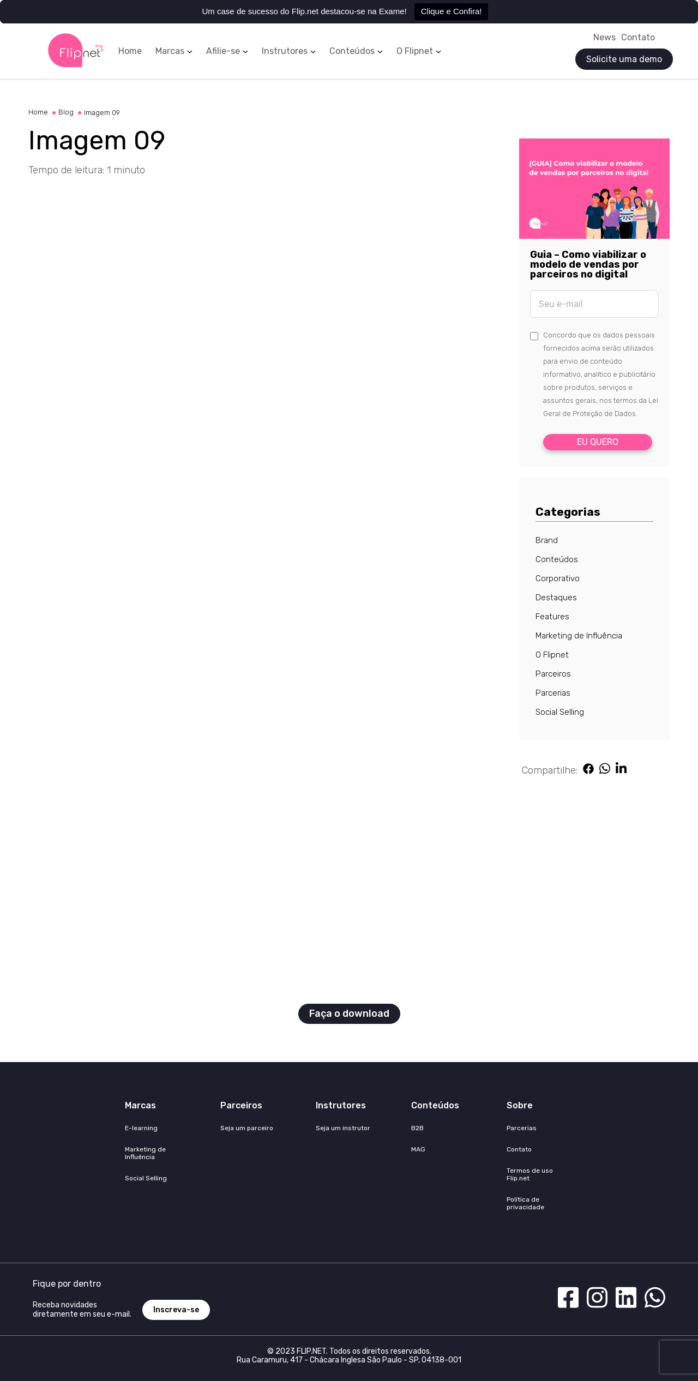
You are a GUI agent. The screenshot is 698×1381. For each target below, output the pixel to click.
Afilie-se (223, 51)
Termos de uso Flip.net (530, 1174)
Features (552, 617)
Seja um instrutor (343, 1128)
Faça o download (349, 1014)
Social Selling (559, 712)
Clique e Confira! (451, 11)
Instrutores (285, 51)
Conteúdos (352, 51)
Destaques (556, 597)
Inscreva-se (176, 1309)
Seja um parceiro (246, 1128)
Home (130, 51)
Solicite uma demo (624, 59)
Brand (546, 540)
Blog (69, 112)
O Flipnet (414, 51)
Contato (638, 37)
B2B (417, 1128)
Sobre (520, 1105)
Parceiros (553, 674)
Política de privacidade (525, 1203)
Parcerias (552, 693)
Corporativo (557, 578)
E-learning (141, 1128)
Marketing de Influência (578, 636)
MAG (418, 1149)
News (604, 37)
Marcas (169, 51)
